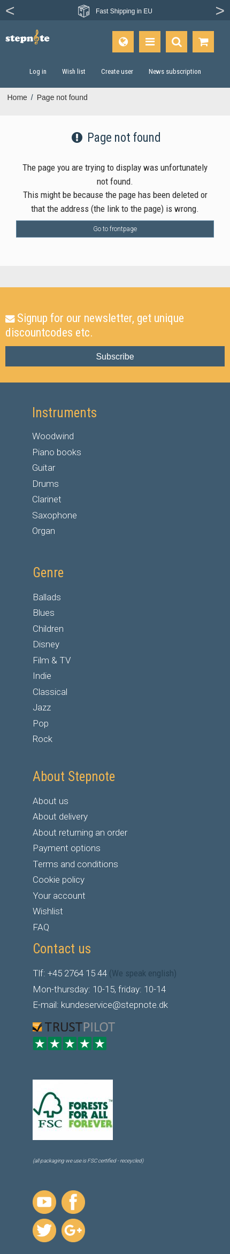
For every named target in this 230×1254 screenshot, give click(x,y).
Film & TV (52, 660)
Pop (41, 723)
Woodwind (53, 436)
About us (50, 801)
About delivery (60, 816)
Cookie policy (59, 879)
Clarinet (47, 499)
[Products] (149, 41)
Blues (44, 612)
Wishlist (48, 911)
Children (48, 628)
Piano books (56, 452)
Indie (42, 675)
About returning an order (80, 832)
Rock (42, 738)
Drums (45, 483)
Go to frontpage (115, 229)
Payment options (67, 848)
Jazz (42, 707)
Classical (50, 691)
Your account (59, 895)
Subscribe (115, 356)
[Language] (123, 41)
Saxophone (54, 515)
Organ (43, 530)
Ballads (47, 597)
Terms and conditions (75, 864)
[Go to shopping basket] (203, 41)
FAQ (41, 927)
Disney (46, 644)
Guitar (43, 467)
